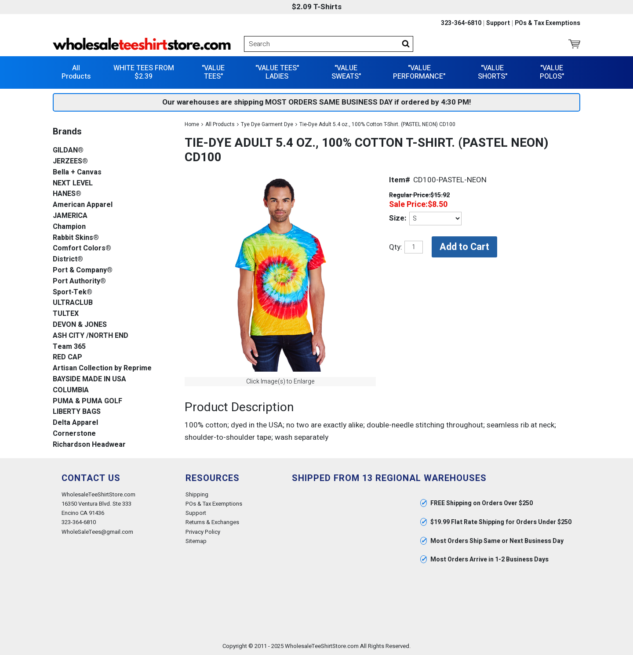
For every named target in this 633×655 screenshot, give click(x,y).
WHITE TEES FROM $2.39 (143, 72)
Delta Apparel (75, 422)
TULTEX (66, 313)
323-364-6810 (461, 23)
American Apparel (83, 205)
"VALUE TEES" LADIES (277, 72)
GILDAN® (68, 150)
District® (68, 259)
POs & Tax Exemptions (547, 23)
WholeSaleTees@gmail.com (97, 532)
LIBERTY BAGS (77, 411)
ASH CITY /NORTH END (90, 335)
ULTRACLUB (73, 303)
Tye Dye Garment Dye (267, 124)
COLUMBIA (71, 390)
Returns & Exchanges (212, 522)
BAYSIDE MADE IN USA (89, 379)
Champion (69, 227)
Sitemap (196, 541)
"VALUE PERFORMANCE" (419, 72)
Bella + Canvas (77, 172)
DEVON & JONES (80, 324)
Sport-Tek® (72, 292)
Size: (397, 218)
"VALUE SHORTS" (492, 72)
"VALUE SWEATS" (346, 72)
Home (192, 124)
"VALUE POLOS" (552, 72)
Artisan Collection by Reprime (102, 368)
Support (498, 23)
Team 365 (69, 346)
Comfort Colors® (82, 248)
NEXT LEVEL (73, 183)
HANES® (67, 194)
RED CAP (67, 357)
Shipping (197, 494)
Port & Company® (83, 270)
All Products (76, 72)
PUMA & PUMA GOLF (87, 401)
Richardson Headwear (89, 444)
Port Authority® (79, 281)
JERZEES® (70, 161)
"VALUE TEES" (213, 72)
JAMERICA (70, 216)
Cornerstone (74, 433)
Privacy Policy (203, 532)
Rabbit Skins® (76, 237)
